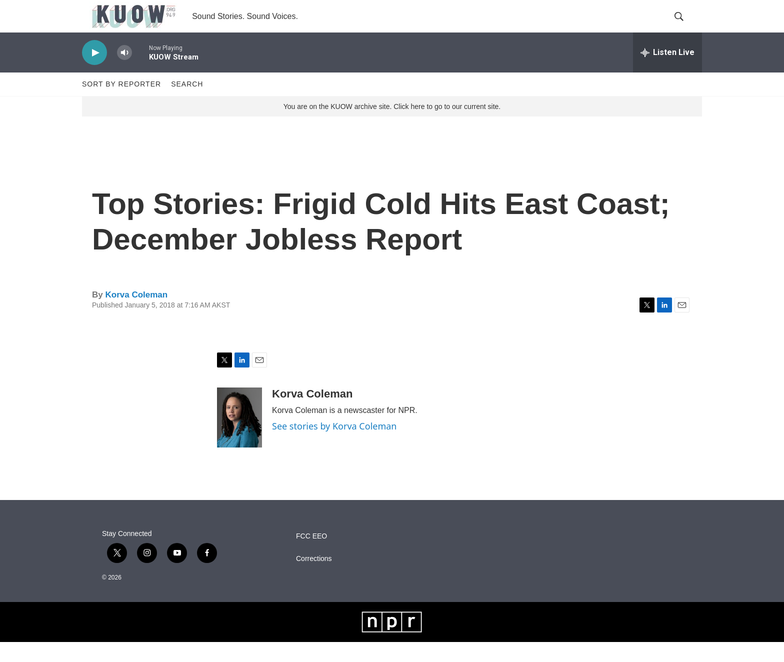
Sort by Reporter (121, 104)
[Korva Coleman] (239, 438)
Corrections (314, 578)
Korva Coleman (136, 315)
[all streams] (667, 72)
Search (187, 104)
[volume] (124, 73)
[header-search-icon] (686, 26)
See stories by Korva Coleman (334, 446)
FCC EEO (311, 556)
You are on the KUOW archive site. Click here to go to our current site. (392, 126)
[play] (94, 72)
